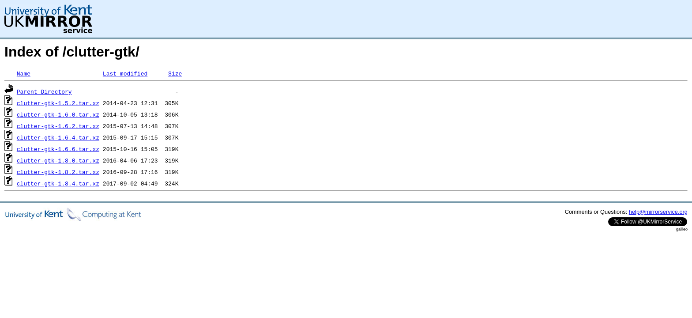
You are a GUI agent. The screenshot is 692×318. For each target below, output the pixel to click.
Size (175, 73)
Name (23, 73)
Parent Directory (44, 91)
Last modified (125, 73)
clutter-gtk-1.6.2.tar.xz (58, 126)
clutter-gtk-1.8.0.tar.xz (58, 160)
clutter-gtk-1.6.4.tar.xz (58, 137)
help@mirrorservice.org (658, 211)
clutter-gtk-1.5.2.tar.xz (58, 103)
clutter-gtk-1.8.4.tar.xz (58, 183)
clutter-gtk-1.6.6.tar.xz (58, 149)
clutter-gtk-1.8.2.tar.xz (58, 172)
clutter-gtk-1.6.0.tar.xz (58, 114)
